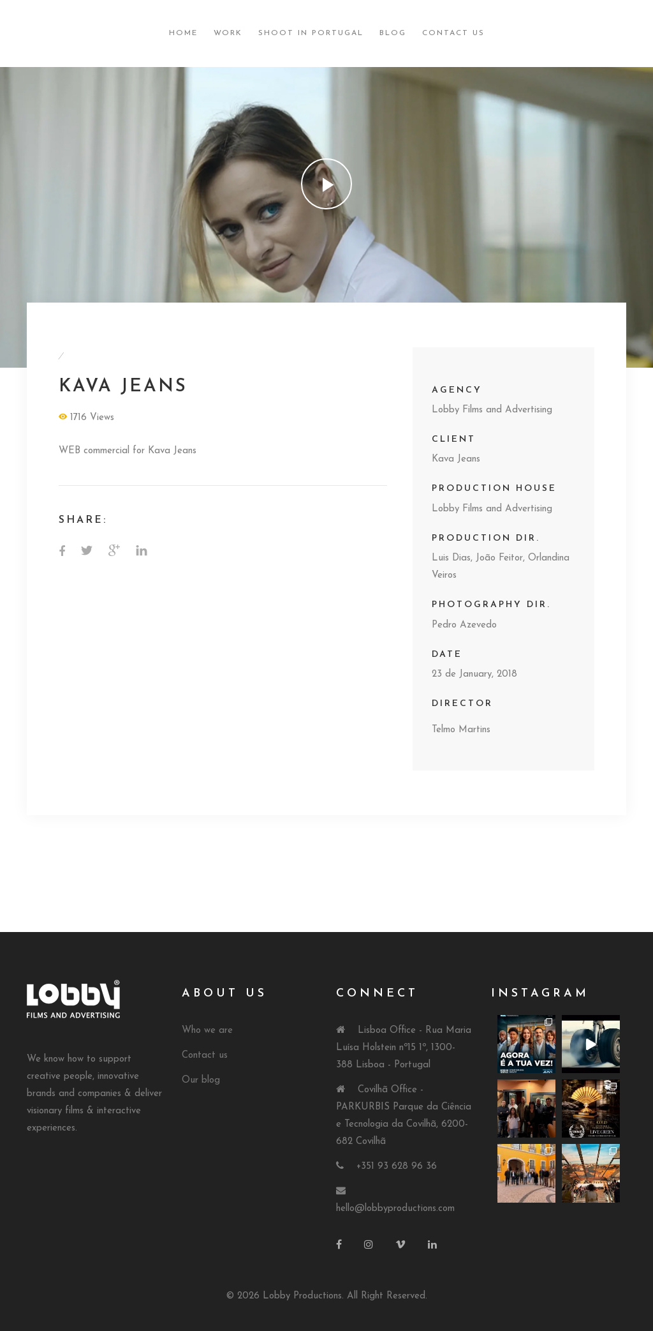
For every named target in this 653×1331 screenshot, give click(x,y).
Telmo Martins (461, 730)
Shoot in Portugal (310, 33)
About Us (224, 994)
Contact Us (453, 33)
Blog (392, 33)
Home (183, 33)
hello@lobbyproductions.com (395, 1209)
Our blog (201, 1080)
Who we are (207, 1030)
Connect (377, 994)
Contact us (205, 1055)
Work (228, 33)
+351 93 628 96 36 (396, 1166)
